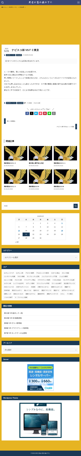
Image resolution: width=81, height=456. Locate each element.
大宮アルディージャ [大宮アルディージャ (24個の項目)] (22, 287)
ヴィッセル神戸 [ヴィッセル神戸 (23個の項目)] (56, 283)
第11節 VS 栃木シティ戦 (13, 313)
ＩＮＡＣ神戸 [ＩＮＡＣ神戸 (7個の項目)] (8, 297)
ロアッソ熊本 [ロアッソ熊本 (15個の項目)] (30, 283)
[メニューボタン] (78, 2)
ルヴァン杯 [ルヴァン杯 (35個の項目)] (7, 283)
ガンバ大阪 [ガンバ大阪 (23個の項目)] (65, 273)
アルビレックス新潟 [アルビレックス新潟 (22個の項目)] (42, 273)
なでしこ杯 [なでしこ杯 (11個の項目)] (19, 273)
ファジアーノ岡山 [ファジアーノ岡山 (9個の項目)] (29, 280)
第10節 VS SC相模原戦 (13, 318)
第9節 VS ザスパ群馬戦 (13, 323)
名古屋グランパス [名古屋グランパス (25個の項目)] (69, 283)
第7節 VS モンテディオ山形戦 (15, 333)
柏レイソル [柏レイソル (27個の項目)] (27, 290)
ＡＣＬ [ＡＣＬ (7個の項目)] (62, 294)
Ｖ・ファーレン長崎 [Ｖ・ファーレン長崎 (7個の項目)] (21, 297)
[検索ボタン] (2, 2)
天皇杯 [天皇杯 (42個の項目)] (33, 287)
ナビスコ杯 (37, 103)
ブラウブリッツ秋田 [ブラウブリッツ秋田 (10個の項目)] (44, 280)
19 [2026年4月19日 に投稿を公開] (62, 230)
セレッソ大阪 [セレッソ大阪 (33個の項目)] (8, 280)
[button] (27, 113)
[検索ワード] (40, 206)
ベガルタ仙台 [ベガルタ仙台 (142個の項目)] (57, 280)
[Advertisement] (40, 25)
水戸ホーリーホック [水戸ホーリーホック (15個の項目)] (68, 290)
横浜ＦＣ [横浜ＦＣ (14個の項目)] (56, 290)
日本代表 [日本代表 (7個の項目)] (7, 290)
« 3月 (17, 242)
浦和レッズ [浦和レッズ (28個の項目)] (7, 294)
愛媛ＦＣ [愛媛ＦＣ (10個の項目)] (67, 287)
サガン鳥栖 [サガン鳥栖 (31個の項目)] (21, 276)
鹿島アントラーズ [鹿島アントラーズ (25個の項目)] (52, 294)
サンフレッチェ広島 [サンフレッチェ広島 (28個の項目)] (33, 276)
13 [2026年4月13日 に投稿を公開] (19, 230)
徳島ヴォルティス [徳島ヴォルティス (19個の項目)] (56, 287)
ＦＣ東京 (29, 103)
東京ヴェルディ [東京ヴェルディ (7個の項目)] (17, 290)
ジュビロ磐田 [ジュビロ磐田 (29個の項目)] (63, 276)
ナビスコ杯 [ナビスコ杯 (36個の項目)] (18, 280)
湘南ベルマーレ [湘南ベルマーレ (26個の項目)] (30, 294)
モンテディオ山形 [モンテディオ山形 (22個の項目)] (68, 280)
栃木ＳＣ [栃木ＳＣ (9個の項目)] (36, 290)
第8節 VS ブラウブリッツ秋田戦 (16, 328)
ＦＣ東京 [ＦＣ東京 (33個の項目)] (70, 294)
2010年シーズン (10, 55)
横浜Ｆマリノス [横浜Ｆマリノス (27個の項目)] (46, 290)
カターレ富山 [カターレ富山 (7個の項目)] (55, 273)
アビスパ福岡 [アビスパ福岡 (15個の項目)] (30, 273)
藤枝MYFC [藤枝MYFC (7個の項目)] (41, 294)
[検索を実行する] (76, 206)
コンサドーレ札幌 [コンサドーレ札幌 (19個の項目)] (9, 276)
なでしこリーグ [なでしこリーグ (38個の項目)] (9, 273)
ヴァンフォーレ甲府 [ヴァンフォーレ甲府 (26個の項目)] (43, 283)
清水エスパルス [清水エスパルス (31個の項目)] (18, 294)
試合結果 (19, 55)
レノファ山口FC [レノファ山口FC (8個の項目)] (19, 283)
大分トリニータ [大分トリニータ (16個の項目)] (9, 287)
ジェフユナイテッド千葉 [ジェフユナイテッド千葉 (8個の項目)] (49, 276)
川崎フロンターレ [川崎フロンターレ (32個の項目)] (43, 287)
